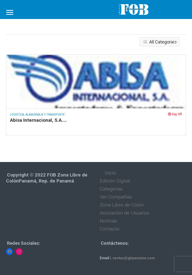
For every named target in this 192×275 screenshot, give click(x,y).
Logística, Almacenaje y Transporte (37, 114)
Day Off (175, 114)
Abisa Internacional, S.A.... (38, 120)
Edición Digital (115, 181)
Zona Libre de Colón (122, 205)
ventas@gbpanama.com (134, 258)
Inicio (110, 173)
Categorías (111, 189)
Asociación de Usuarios (124, 213)
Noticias (108, 221)
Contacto (110, 229)
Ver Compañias (116, 197)
